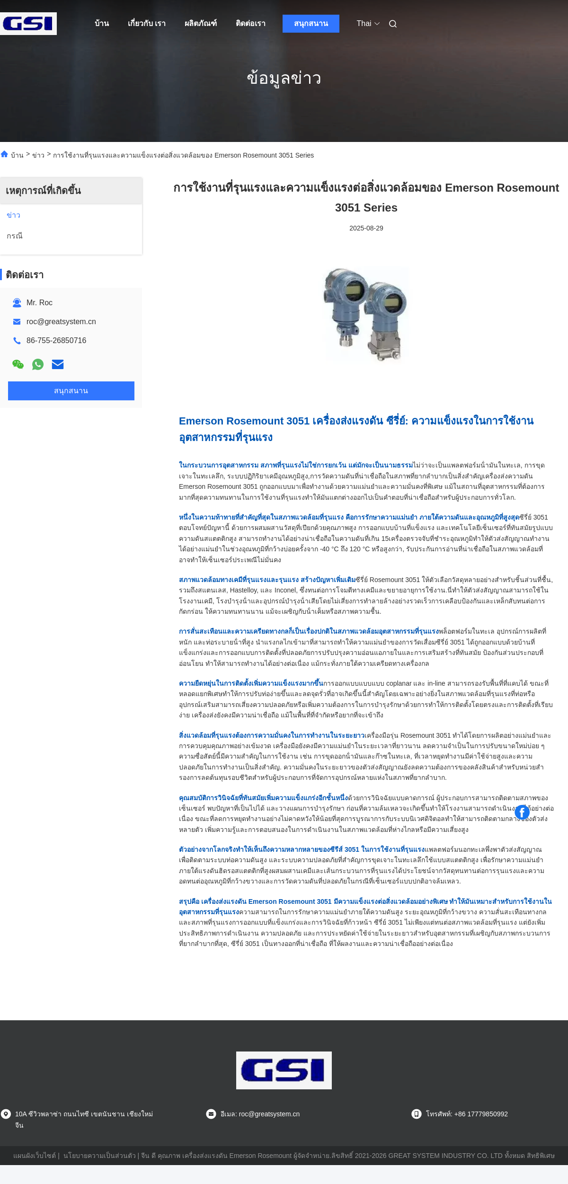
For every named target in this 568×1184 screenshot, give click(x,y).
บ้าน (102, 23)
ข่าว (38, 155)
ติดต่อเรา (251, 23)
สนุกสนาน (311, 23)
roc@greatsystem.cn (61, 322)
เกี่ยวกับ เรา (147, 23)
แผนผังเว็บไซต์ (34, 1155)
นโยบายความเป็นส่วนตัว (99, 1155)
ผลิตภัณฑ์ (201, 23)
